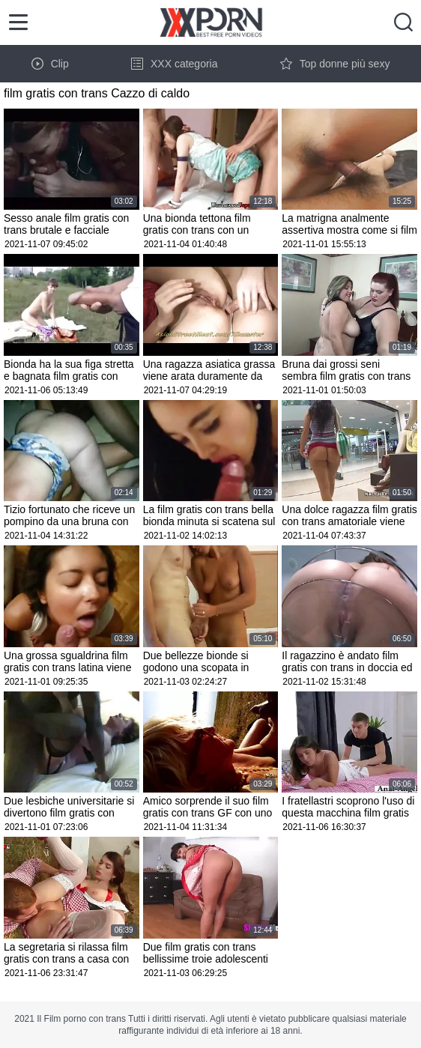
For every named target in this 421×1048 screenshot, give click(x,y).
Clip (50, 64)
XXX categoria (174, 64)
